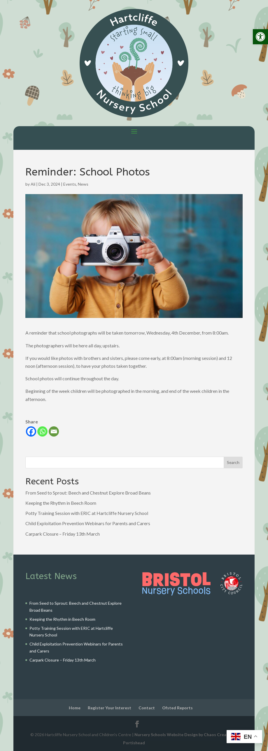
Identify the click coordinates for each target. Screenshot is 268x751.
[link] (260, 36)
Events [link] (69, 184)
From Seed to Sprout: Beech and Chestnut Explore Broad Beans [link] (88, 492)
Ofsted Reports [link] (177, 707)
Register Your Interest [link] (109, 707)
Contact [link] (147, 707)
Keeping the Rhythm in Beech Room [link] (60, 503)
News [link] (83, 184)
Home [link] (74, 707)
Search (233, 462)
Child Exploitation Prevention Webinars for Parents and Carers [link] (87, 523)
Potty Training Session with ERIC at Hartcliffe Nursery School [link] (86, 513)
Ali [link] (33, 184)
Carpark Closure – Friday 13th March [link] (62, 534)
